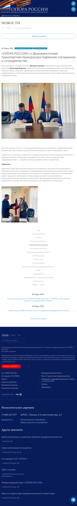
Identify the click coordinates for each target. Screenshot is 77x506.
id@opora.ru (7, 419)
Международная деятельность (38, 252)
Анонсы (39, 238)
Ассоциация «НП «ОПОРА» (11, 376)
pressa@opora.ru (7, 476)
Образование (46, 387)
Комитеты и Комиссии (9, 382)
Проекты (44, 384)
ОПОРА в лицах (38, 256)
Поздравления (38, 274)
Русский (5, 335)
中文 (19, 335)
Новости (9, 28)
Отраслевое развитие (38, 249)
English (13, 335)
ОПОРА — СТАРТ (38, 285)
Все (38, 230)
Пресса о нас (38, 259)
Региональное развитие (23, 28)
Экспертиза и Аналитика (10, 388)
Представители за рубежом (34, 422)
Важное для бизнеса (38, 241)
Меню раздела (39, 36)
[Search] (14, 340)
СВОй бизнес (38, 281)
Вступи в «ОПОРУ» (11, 366)
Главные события (38, 234)
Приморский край (40, 48)
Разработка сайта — (12, 394)
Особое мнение (38, 263)
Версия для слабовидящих (11, 15)
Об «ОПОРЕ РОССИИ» (9, 373)
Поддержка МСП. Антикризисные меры (38, 278)
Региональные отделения (33, 419)
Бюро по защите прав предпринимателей (38, 267)
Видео (38, 270)
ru (73, 9)
